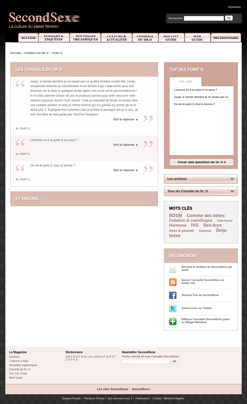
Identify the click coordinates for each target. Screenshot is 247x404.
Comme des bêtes (206, 215)
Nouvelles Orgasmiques (85, 37)
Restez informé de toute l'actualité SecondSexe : (151, 356)
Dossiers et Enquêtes (54, 37)
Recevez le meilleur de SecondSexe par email (206, 268)
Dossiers (14, 356)
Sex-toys (212, 225)
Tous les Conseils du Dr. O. (188, 191)
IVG (195, 225)
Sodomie (205, 231)
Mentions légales (174, 398)
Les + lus (185, 81)
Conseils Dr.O (145, 37)
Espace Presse (71, 398)
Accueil (25, 37)
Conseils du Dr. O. (36, 53)
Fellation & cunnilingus (190, 220)
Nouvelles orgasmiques (23, 365)
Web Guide (198, 37)
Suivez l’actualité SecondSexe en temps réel (202, 281)
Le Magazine (18, 352)
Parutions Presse (94, 398)
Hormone (177, 225)
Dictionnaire (226, 37)
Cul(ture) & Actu (18, 360)
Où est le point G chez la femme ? (52, 165)
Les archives (177, 179)
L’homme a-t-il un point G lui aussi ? (53, 140)
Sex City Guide (172, 37)
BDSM (175, 215)
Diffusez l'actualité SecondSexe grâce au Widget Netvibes (205, 321)
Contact (157, 398)
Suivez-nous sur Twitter (196, 308)
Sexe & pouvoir (181, 231)
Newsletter (234, 6)
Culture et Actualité (116, 37)
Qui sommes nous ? (120, 398)
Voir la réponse (123, 119)
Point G (57, 53)
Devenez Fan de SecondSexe (200, 295)
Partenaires (142, 398)
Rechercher (176, 18)
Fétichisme (225, 220)
